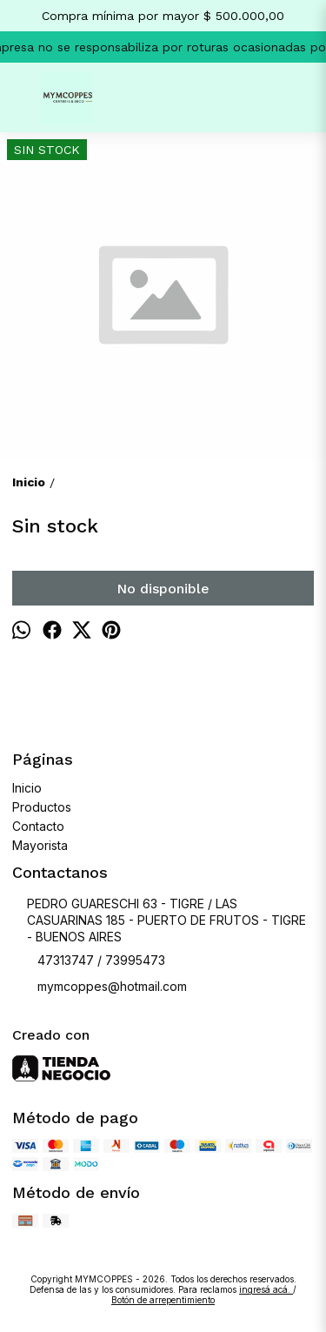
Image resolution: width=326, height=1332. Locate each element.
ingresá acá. (266, 1289)
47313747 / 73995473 (88, 961)
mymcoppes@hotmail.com (99, 987)
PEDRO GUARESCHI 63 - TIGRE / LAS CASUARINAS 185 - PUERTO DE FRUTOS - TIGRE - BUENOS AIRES (159, 920)
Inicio (27, 787)
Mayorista (40, 845)
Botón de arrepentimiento (163, 1300)
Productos (41, 807)
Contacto (38, 826)
